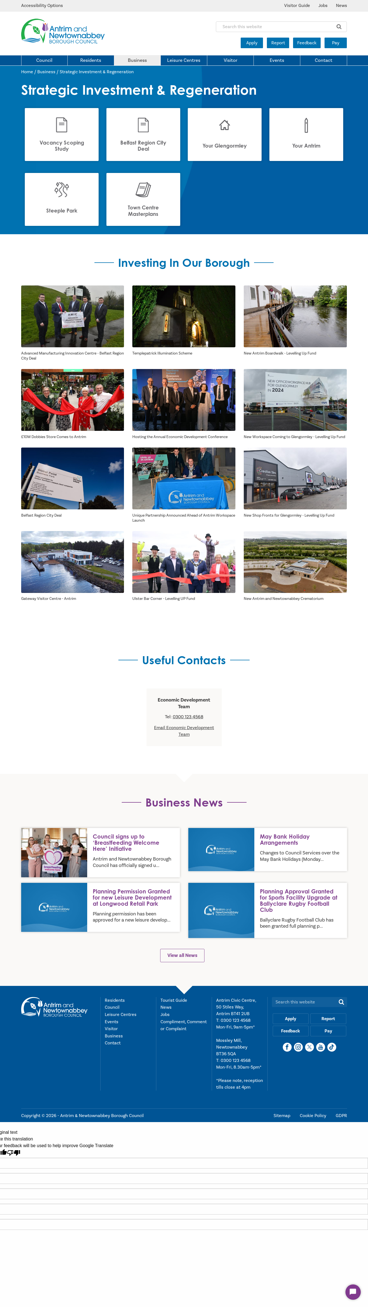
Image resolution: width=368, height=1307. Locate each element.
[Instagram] (298, 1047)
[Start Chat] (353, 1292)
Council (44, 60)
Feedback (306, 43)
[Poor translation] (13, 1153)
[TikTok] (331, 1047)
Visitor (230, 60)
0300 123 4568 (188, 717)
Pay (335, 43)
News (341, 5)
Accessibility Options (42, 5)
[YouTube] (320, 1047)
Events (277, 60)
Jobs (323, 5)
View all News (182, 955)
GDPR (341, 1116)
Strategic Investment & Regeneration (97, 72)
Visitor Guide (297, 5)
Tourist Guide (173, 1000)
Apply (251, 43)
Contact (323, 60)
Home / (29, 72)
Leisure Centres (183, 60)
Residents (90, 60)
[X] (309, 1047)
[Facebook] (287, 1047)
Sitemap (282, 1116)
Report (278, 43)
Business (137, 60)
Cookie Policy (313, 1116)
